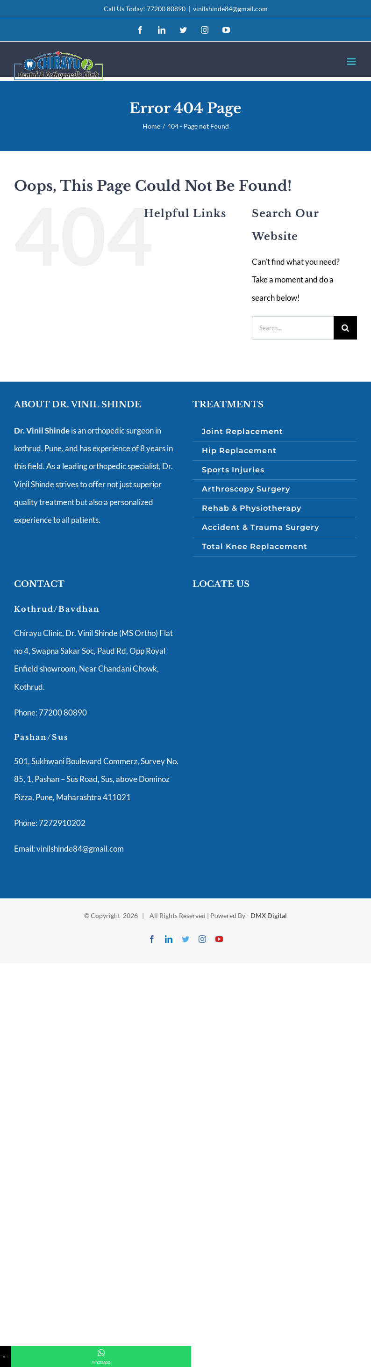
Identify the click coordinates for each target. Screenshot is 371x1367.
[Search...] (293, 328)
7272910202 (61, 823)
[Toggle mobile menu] (352, 61)
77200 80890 (166, 9)
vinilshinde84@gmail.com (230, 9)
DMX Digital (268, 915)
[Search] (345, 328)
